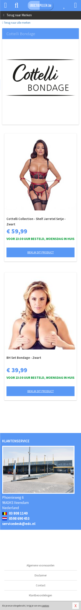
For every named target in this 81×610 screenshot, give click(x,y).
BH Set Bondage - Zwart (23, 358)
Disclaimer (41, 575)
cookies (45, 605)
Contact (40, 585)
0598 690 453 (16, 518)
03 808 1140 (15, 513)
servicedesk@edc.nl (18, 523)
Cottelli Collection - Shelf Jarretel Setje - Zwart (36, 221)
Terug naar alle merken (16, 23)
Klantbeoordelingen (40, 595)
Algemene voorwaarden (40, 565)
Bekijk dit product (40, 252)
